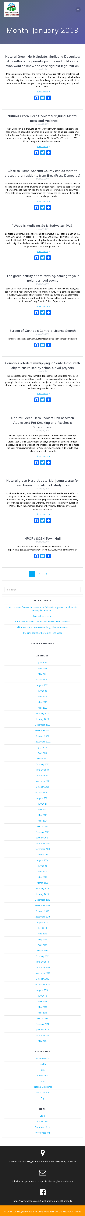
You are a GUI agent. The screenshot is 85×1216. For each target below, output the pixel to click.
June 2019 (42, 933)
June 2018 (42, 1001)
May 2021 (42, 815)
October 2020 (42, 854)
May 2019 (42, 939)
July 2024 (42, 662)
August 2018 (42, 990)
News (42, 1081)
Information (42, 1075)
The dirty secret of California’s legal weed (42, 632)
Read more (42, 91)
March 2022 (42, 758)
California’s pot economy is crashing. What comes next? (42, 627)
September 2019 (42, 916)
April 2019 (42, 944)
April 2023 (42, 707)
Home (43, 1069)
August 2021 (42, 798)
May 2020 (42, 877)
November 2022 (42, 730)
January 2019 (42, 961)
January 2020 (42, 894)
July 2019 (42, 928)
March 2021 (42, 826)
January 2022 (42, 769)
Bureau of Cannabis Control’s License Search (42, 331)
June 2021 (42, 809)
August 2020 (42, 860)
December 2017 (42, 1035)
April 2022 (42, 753)
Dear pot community (42, 616)
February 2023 (42, 713)
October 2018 (42, 978)
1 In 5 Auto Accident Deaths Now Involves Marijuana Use (42, 621)
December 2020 (42, 843)
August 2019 (42, 922)
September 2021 (42, 792)
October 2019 (42, 911)
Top (43, 1098)
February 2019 (42, 956)
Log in (43, 1115)
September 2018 (42, 984)
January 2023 (42, 719)
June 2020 (42, 871)
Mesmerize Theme (72, 1211)
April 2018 (42, 1012)
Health (42, 1064)
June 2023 (42, 696)
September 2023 (42, 679)
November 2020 (42, 849)
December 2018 (42, 967)
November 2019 (42, 905)
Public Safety (42, 1092)
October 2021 (42, 786)
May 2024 (42, 673)
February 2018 (42, 1024)
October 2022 (42, 736)
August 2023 (42, 685)
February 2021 (42, 832)
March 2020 (42, 882)
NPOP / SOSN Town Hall (42, 538)
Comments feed (42, 1127)
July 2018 (42, 995)
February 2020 (42, 888)
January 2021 (42, 837)
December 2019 (42, 899)
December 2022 (42, 724)
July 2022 (42, 747)
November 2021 (42, 781)
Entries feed (42, 1121)
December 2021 (42, 775)
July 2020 (42, 865)
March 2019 (42, 950)
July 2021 (42, 803)
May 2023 (42, 702)
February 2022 (42, 764)
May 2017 (42, 1040)
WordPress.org (42, 1132)
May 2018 (42, 1007)
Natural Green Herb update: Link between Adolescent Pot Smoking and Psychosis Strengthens (42, 422)
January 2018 (42, 1029)
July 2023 (42, 690)
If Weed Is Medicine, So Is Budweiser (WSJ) (42, 225)
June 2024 (42, 668)
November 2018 (42, 973)
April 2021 (42, 820)
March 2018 (42, 1018)
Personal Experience (42, 1086)
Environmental (42, 1058)
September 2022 (42, 741)
